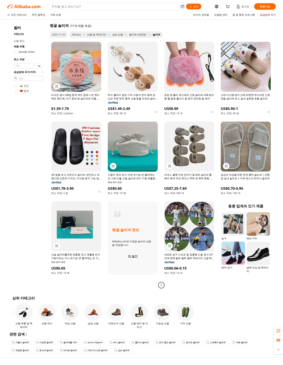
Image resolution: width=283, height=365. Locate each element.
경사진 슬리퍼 (190, 342)
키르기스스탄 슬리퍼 (95, 350)
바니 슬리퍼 (117, 342)
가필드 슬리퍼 (20, 342)
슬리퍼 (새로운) (138, 34)
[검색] (193, 6)
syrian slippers (93, 342)
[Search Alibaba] (114, 6)
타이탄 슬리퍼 (68, 350)
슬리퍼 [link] (156, 34)
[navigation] (27, 156)
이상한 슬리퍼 (44, 342)
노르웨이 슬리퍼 (216, 342)
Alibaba (76, 34)
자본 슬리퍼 (239, 342)
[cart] (228, 6)
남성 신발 (117, 34)
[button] (182, 6)
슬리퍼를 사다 (68, 342)
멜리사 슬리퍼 (140, 342)
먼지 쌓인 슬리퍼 (165, 342)
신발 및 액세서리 (96, 34)
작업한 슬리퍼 (20, 350)
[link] (278, 330)
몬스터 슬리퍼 (44, 350)
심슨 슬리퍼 (121, 350)
